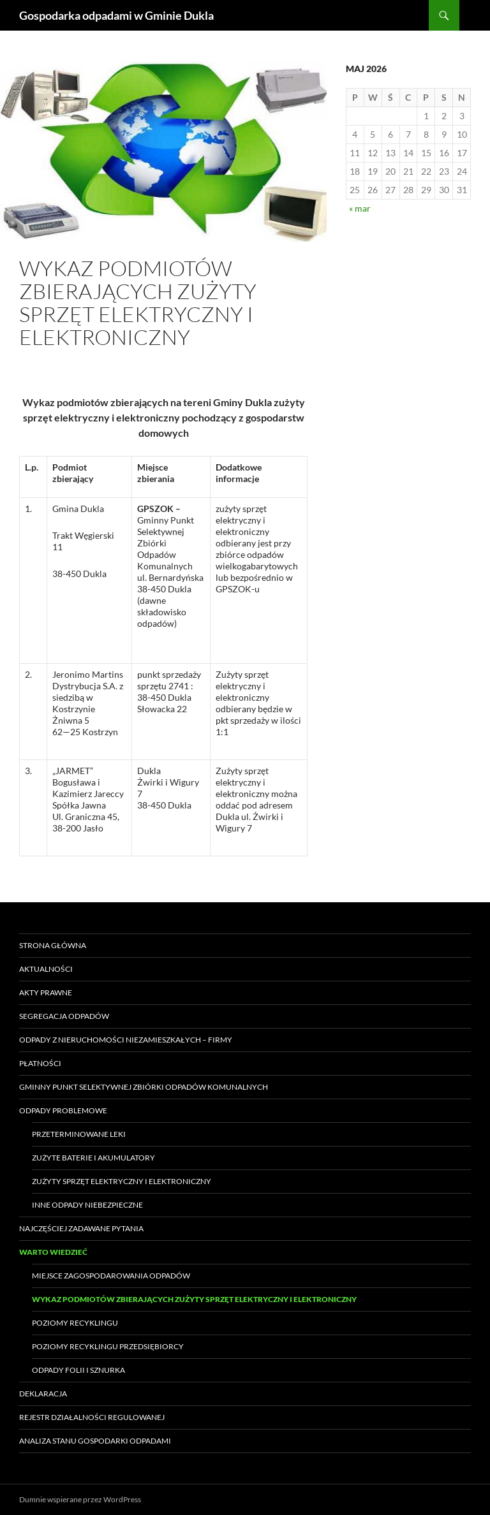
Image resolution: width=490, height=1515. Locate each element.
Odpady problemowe (63, 1110)
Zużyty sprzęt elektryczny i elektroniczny (121, 1181)
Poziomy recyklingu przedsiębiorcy (108, 1346)
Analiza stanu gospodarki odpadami (95, 1440)
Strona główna (52, 945)
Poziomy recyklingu (75, 1323)
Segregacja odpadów (64, 1016)
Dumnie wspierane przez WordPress (80, 1499)
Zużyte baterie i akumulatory (93, 1157)
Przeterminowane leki (79, 1134)
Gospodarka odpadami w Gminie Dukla (116, 15)
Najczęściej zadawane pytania (81, 1228)
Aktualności (46, 969)
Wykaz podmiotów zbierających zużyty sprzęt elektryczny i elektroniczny (194, 1299)
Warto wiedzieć (53, 1252)
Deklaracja (43, 1393)
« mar (360, 208)
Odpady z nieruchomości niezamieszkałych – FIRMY (125, 1039)
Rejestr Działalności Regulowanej (92, 1417)
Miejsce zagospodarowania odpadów (111, 1275)
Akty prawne (45, 992)
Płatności (40, 1063)
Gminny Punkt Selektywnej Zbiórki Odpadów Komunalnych (143, 1087)
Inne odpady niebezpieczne (87, 1205)
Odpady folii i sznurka (78, 1370)
